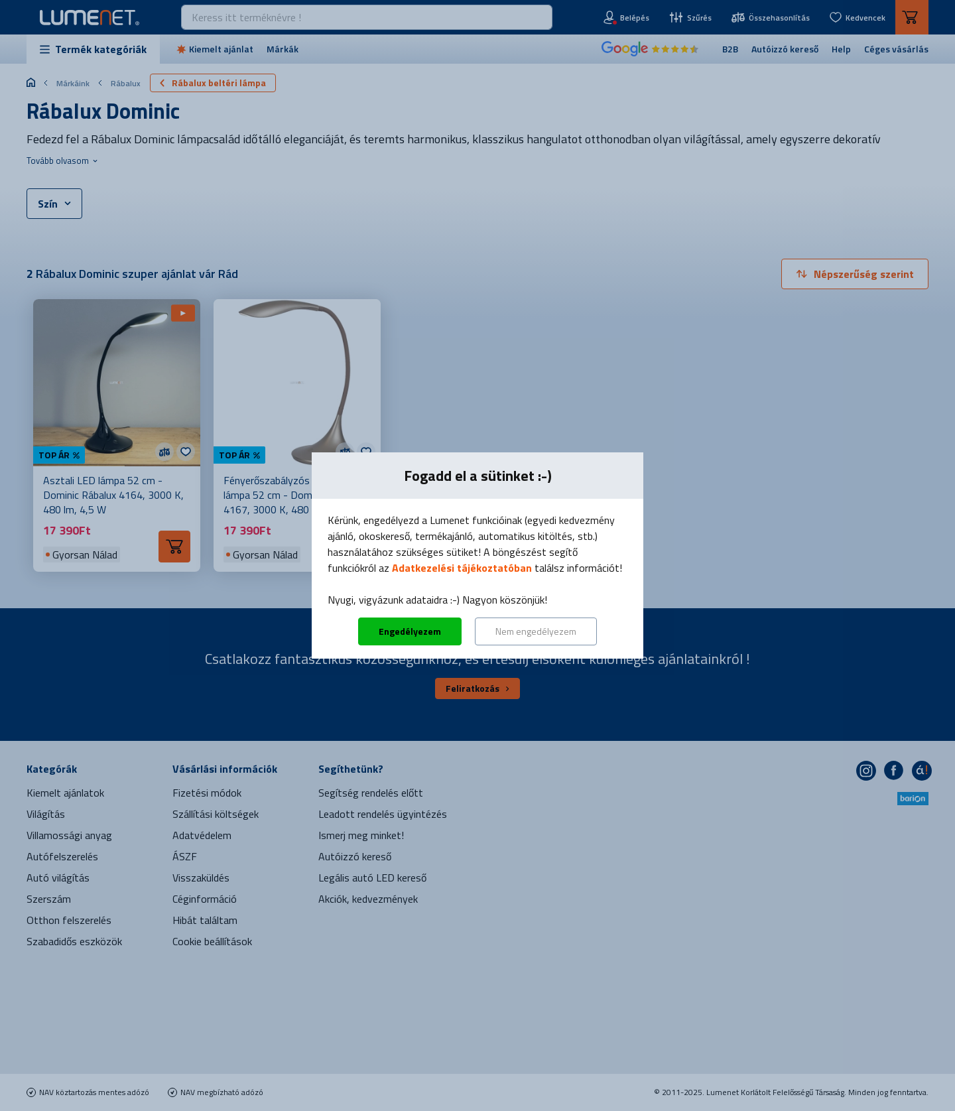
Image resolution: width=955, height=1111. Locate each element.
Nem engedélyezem (535, 631)
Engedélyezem (410, 631)
